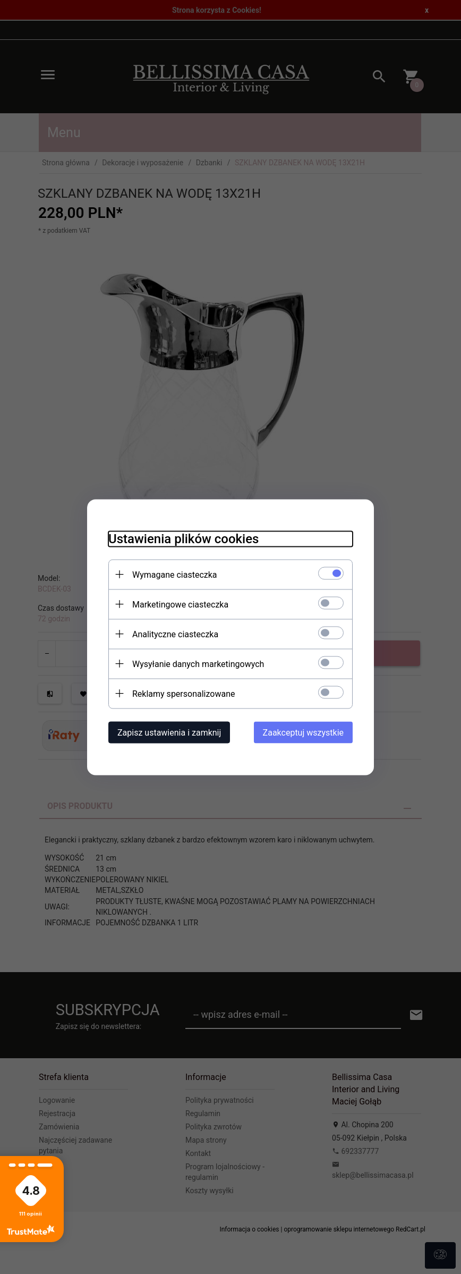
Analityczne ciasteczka (175, 634)
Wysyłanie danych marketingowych (198, 664)
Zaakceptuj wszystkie (303, 732)
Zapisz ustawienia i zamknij (169, 732)
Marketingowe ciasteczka (180, 604)
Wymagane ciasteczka (174, 574)
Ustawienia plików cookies (183, 538)
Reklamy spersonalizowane (183, 693)
